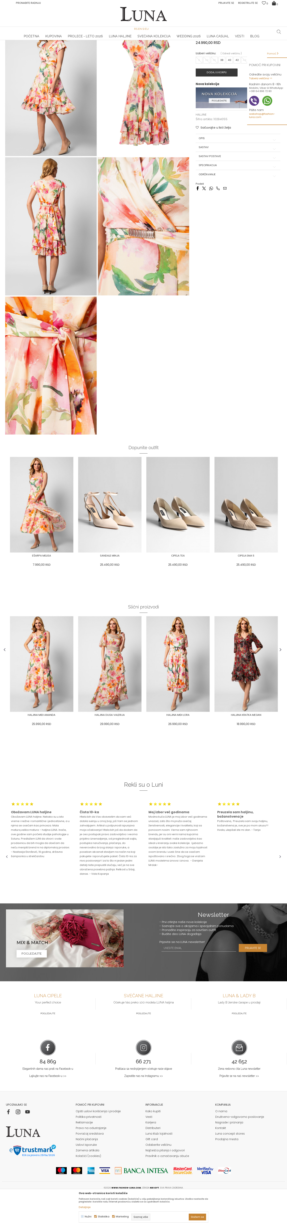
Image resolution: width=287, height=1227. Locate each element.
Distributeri (152, 1161)
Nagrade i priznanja (229, 1155)
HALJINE (49, 45)
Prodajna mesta (226, 1172)
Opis (237, 174)
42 (236, 97)
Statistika (103, 1216)
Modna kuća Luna (17, 45)
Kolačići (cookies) (88, 1189)
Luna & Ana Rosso (235, 40)
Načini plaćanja (87, 1172)
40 (229, 97)
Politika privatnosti (88, 1150)
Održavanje (237, 211)
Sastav (237, 184)
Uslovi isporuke (86, 1178)
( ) (230, 90)
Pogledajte (47, 1046)
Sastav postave (237, 193)
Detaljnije (85, 1207)
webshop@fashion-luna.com (262, 115)
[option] (52, 40)
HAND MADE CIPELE (52, 40)
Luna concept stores (230, 1167)
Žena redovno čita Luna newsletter (239, 1101)
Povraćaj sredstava (90, 1167)
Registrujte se (248, 3)
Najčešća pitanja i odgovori (165, 1183)
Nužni (88, 1216)
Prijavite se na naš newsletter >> (239, 1108)
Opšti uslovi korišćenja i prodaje (98, 1144)
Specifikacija (237, 202)
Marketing (122, 1216)
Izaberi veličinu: (205, 90)
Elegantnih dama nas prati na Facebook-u (48, 1101)
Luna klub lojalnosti (158, 1167)
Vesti (148, 1150)
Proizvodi (36, 45)
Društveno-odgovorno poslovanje (239, 1150)
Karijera (150, 1155)
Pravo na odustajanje (91, 1161)
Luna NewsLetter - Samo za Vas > (144, 40)
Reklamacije (84, 1155)
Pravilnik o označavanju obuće (167, 1189)
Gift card (151, 1172)
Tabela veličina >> (260, 78)
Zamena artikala (87, 1183)
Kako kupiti (153, 1144)
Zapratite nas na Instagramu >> (143, 1108)
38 (221, 97)
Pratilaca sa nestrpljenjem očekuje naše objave (143, 1101)
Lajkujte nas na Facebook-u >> (47, 1108)
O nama (221, 1144)
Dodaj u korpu (218, 109)
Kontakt (220, 1161)
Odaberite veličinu (158, 1178)
